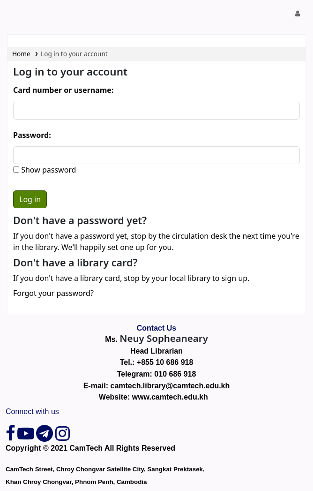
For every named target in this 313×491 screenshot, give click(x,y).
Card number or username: (63, 90)
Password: (32, 135)
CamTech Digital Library (17, 13)
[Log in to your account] (298, 14)
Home (21, 53)
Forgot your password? (53, 293)
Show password (47, 170)
